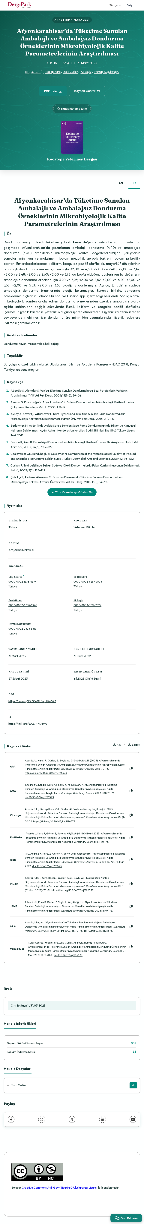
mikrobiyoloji (36, 344)
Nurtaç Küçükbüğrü (106, 72)
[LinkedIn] (102, 1119)
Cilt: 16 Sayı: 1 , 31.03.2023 (28, 1005)
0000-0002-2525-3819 (22, 628)
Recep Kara (53, 72)
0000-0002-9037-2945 (22, 605)
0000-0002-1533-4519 (22, 581)
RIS (117, 744)
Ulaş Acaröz (33, 72)
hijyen (22, 344)
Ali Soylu (86, 72)
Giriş (129, 5)
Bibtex (134, 744)
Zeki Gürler (70, 72)
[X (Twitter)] (72, 1119)
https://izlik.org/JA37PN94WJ (27, 724)
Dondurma (11, 344)
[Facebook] (11, 1119)
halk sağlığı (52, 344)
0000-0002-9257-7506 (88, 581)
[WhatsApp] (41, 1119)
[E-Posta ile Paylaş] (133, 1119)
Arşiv (8, 988)
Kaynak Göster (87, 91)
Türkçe (115, 5)
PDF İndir (53, 91)
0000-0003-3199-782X (87, 605)
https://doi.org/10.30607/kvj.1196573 (32, 701)
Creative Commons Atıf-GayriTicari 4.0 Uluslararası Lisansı (60, 1187)
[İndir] (133, 1085)
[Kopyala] (131, 768)
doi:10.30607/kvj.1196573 (39, 797)
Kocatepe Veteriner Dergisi (72, 159)
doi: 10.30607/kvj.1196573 (47, 866)
